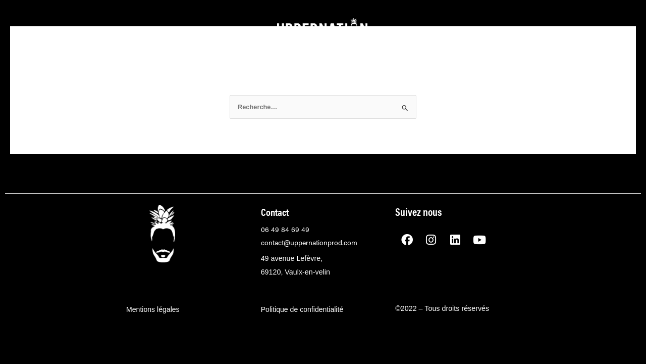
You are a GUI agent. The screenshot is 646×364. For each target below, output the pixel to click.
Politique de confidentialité (303, 308)
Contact (276, 211)
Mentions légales (153, 308)
